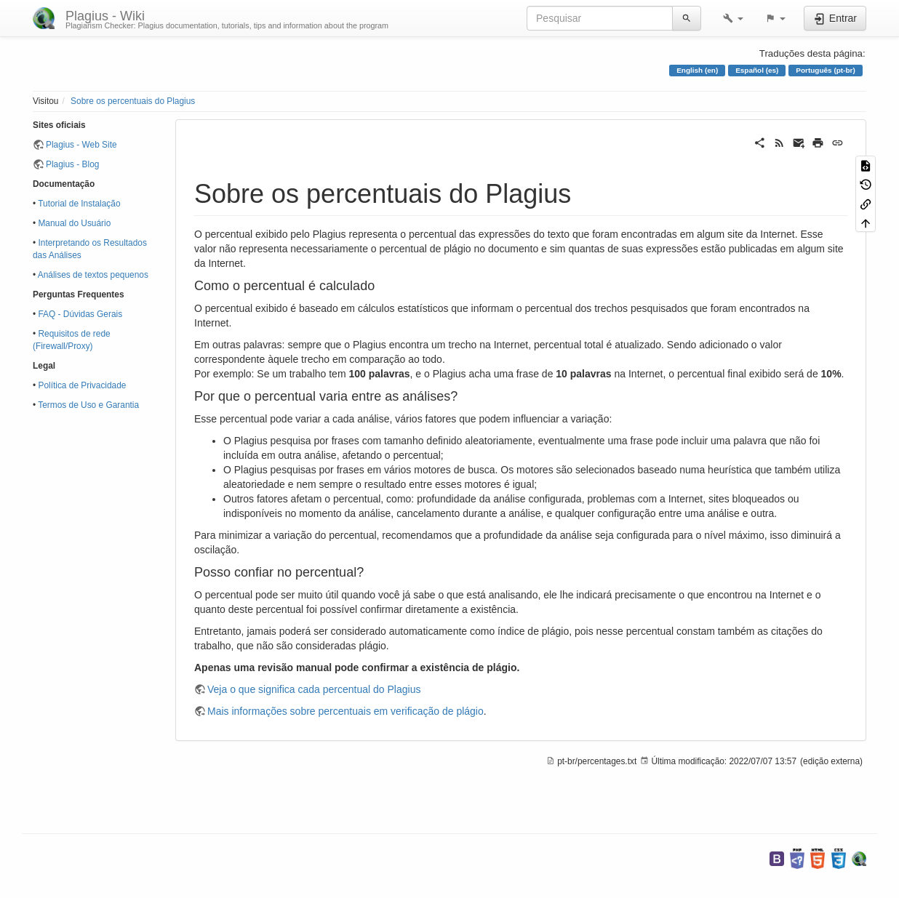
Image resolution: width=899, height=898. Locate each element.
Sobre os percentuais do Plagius (133, 101)
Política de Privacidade (82, 385)
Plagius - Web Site (81, 145)
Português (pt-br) (825, 70)
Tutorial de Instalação (79, 204)
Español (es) (756, 70)
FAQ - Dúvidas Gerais (80, 314)
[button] (733, 18)
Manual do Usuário (74, 223)
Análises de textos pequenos (93, 275)
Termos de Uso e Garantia (88, 405)
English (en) (697, 70)
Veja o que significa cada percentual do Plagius (313, 689)
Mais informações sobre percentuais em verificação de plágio (345, 711)
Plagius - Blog (72, 164)
